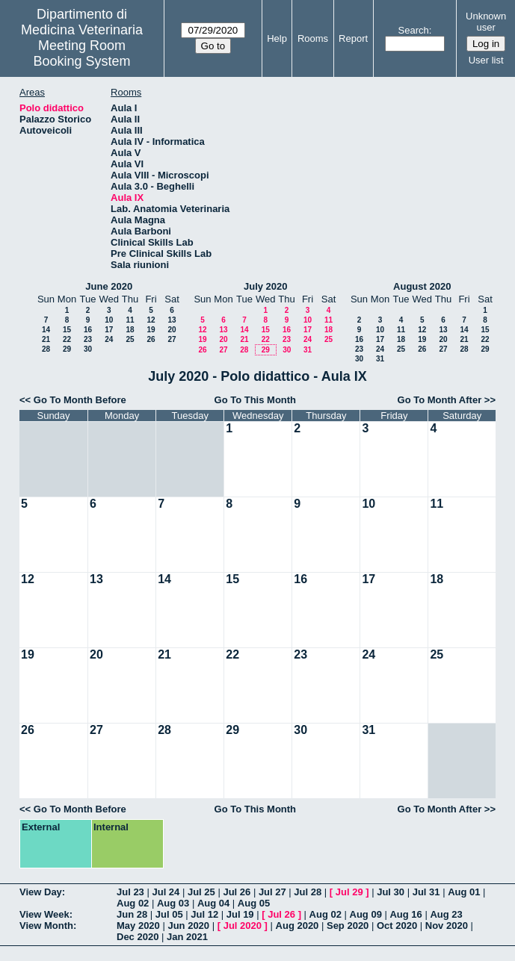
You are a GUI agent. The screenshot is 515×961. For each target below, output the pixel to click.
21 (46, 339)
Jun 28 (132, 914)
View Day (40, 892)
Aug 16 (405, 914)
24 (109, 339)
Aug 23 (446, 914)
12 (151, 320)
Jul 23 (130, 892)
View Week (44, 914)
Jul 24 (165, 892)
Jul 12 (204, 914)
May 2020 (138, 925)
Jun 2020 (188, 925)
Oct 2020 (397, 925)
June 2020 (108, 286)
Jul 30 (390, 892)
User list (486, 60)
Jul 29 (349, 892)
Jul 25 (201, 892)
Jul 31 (426, 892)
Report (353, 38)
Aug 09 (366, 914)
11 (130, 320)
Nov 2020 (446, 925)
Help (277, 38)
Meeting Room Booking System (82, 53)
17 (109, 330)
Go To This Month (256, 399)
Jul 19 (240, 914)
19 (151, 330)
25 (130, 339)
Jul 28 (307, 892)
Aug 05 (254, 903)
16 (88, 330)
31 (307, 350)
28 (46, 349)
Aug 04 (213, 903)
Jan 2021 (187, 936)
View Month (46, 925)
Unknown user (486, 21)
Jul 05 (169, 914)
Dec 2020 (137, 936)
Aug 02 (133, 903)
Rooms (312, 38)
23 (88, 339)
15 (67, 330)
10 (109, 320)
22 (67, 339)
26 (151, 339)
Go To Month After (440, 399)
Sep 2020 (347, 925)
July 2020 (266, 286)
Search (413, 30)
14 (46, 330)
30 (88, 349)
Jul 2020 (242, 925)
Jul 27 (272, 892)
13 (171, 320)
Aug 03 (173, 903)
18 (130, 330)
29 (67, 349)
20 (171, 330)
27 (171, 339)
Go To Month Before (80, 399)
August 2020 (422, 286)
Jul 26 (236, 892)
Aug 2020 (297, 925)
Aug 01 (464, 892)
